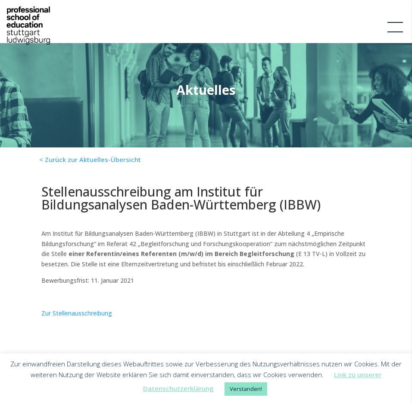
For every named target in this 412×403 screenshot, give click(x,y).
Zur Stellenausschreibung (76, 313)
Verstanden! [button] (246, 389)
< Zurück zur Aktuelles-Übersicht (90, 159)
